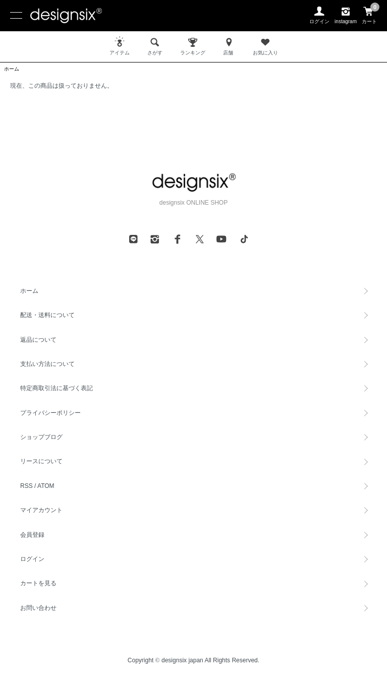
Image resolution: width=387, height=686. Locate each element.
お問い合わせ (38, 607)
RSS (26, 485)
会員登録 (32, 534)
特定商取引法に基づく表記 (56, 388)
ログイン (32, 559)
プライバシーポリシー (50, 412)
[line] (133, 239)
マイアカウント (41, 510)
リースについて (41, 461)
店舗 (229, 45)
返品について (38, 339)
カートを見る (38, 583)
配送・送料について (47, 315)
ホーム (11, 69)
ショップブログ (41, 437)
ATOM (45, 485)
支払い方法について (47, 363)
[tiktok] (244, 239)
